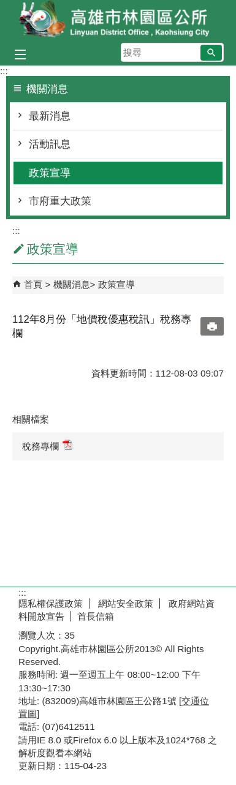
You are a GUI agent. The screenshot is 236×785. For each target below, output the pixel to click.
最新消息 (49, 116)
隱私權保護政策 (50, 603)
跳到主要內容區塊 (6, 6)
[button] (211, 53)
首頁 (33, 284)
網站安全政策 (124, 603)
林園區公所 (118, 20)
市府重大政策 (60, 201)
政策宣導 (49, 173)
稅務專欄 (47, 445)
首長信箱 (95, 616)
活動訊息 (49, 144)
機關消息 (71, 284)
